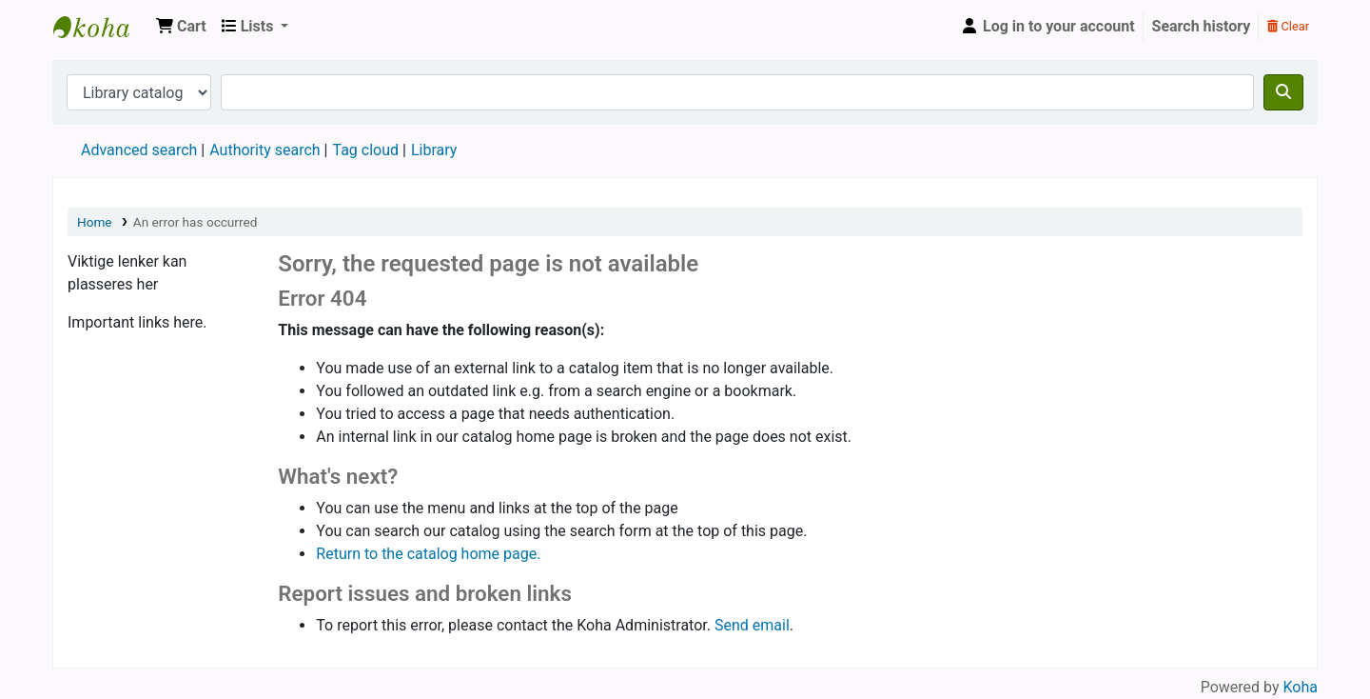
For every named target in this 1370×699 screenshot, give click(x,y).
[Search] (1283, 92)
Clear (1288, 26)
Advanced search (139, 150)
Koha (1300, 687)
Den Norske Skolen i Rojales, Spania (100, 27)
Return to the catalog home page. (428, 554)
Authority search (264, 150)
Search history (1201, 26)
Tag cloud (365, 150)
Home (94, 222)
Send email (752, 625)
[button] (181, 27)
